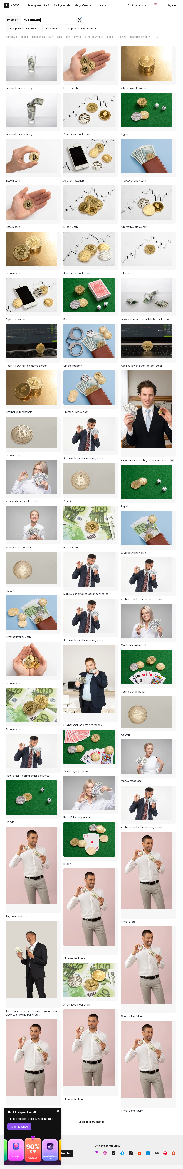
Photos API (86, 1147)
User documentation (126, 1147)
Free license (157, 1135)
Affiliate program (15, 1100)
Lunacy (84, 1087)
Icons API (85, 1135)
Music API (85, 1153)
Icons (49, 1087)
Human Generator (56, 1165)
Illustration (121, 1093)
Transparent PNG (38, 5)
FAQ (117, 1141)
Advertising (12, 1094)
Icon (117, 1087)
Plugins (84, 1106)
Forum (118, 1135)
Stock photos (53, 1099)
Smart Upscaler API (91, 1159)
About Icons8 (157, 1087)
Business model (158, 1093)
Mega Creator (83, 5)
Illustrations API (89, 1141)
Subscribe (64, 1060)
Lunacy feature (123, 1099)
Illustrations (52, 1093)
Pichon (84, 1093)
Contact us (121, 1153)
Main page (12, 1088)
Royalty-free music (56, 1106)
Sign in (171, 5)
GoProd (84, 1099)
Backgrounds (62, 5)
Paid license (157, 1141)
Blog (152, 1099)
